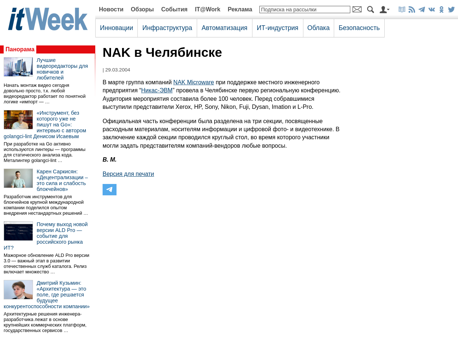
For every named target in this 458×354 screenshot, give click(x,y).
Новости (111, 9)
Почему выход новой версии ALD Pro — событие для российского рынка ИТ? (46, 236)
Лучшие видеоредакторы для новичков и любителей (62, 69)
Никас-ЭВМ (157, 90)
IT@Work (208, 9)
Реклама (240, 9)
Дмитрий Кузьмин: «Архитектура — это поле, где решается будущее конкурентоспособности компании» (47, 294)
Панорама (19, 49)
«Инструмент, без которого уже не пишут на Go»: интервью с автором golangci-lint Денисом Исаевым (45, 124)
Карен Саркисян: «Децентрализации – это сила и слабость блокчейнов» (62, 180)
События (174, 9)
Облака (318, 28)
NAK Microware (193, 82)
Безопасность (359, 28)
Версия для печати (128, 174)
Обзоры (142, 9)
